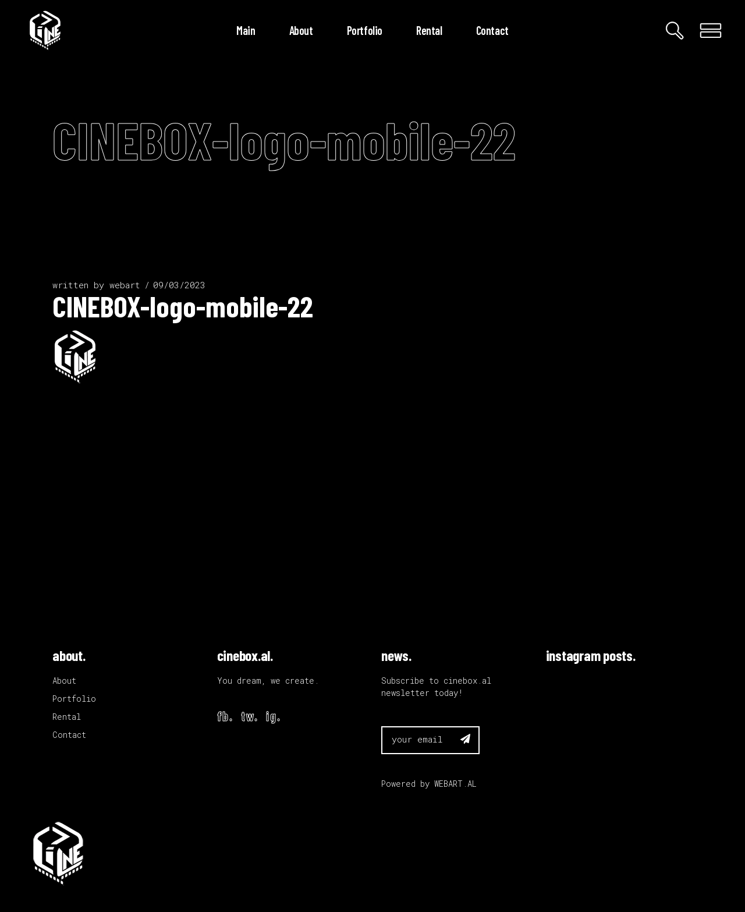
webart (124, 285)
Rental (66, 716)
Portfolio (74, 698)
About (64, 680)
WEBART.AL (455, 783)
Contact (69, 734)
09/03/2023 (179, 285)
